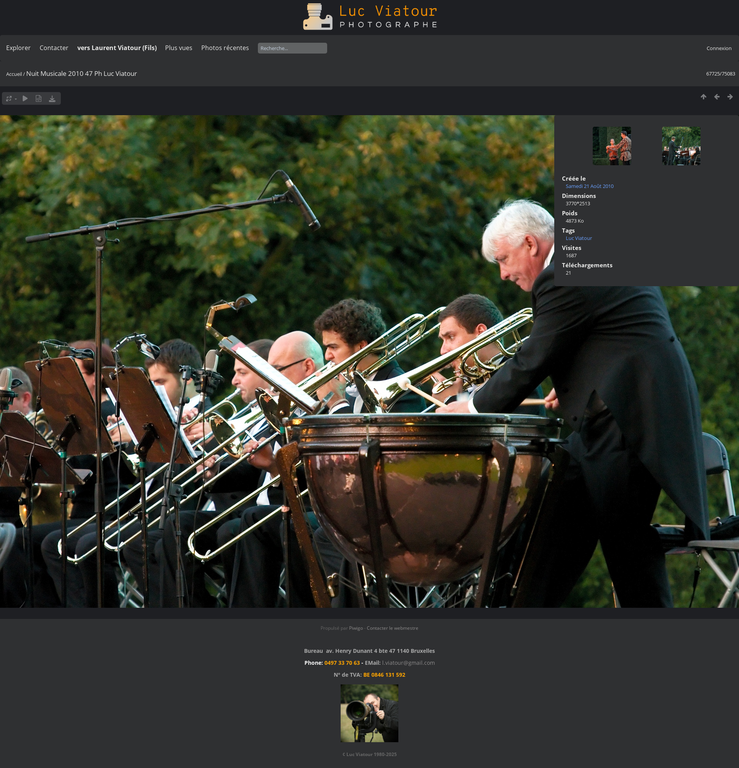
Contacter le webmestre (392, 628)
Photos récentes (225, 48)
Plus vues (178, 48)
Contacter (54, 48)
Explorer (18, 48)
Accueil (14, 73)
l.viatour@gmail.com (408, 662)
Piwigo (356, 628)
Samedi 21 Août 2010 (590, 186)
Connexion (719, 48)
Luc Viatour (579, 238)
